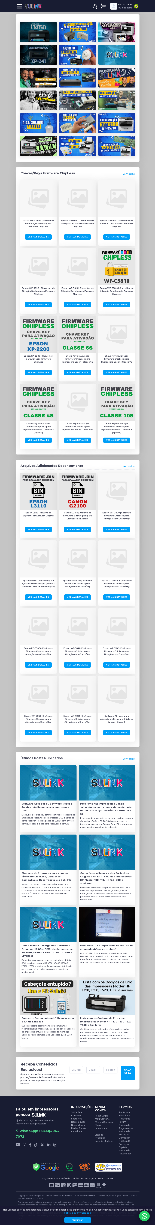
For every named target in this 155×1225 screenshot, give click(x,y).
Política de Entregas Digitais (124, 1144)
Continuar (77, 1220)
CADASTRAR (127, 1073)
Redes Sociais (78, 1128)
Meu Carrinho (102, 1119)
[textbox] (136, 6)
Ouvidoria (76, 1131)
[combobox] (136, 6)
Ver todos (129, 174)
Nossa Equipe (78, 1122)
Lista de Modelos (104, 1141)
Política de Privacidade (77, 1213)
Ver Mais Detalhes (38, 237)
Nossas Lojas (78, 1125)
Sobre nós (76, 1118)
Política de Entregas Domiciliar (124, 1134)
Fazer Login (101, 1115)
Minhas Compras (104, 1122)
